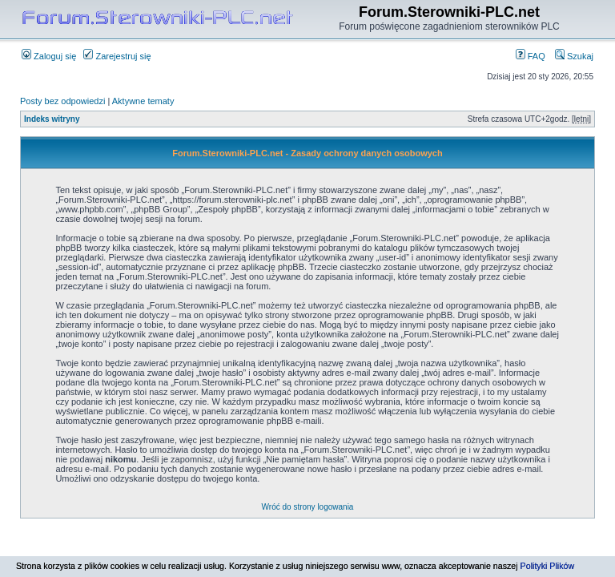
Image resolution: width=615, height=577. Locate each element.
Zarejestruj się (117, 56)
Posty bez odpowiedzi (62, 101)
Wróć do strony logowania (308, 506)
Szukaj (574, 56)
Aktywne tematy (143, 101)
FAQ (530, 56)
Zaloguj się (49, 56)
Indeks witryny (51, 119)
